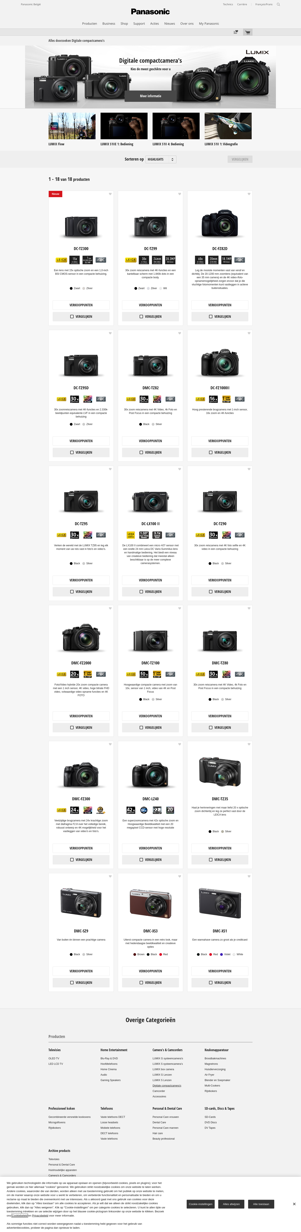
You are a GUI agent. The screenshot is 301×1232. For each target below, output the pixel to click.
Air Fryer (209, 1074)
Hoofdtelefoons (109, 1063)
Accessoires (159, 1096)
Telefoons (107, 1108)
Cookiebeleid (20, 1215)
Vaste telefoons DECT (113, 1117)
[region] (150, 1204)
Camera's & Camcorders (167, 1050)
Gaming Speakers (111, 1080)
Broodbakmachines (215, 1058)
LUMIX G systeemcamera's (168, 1058)
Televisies (54, 1050)
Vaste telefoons (109, 1138)
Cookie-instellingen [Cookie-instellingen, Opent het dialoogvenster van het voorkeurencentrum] (200, 1204)
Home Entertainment (114, 1050)
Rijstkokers (211, 1091)
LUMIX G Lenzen (162, 1074)
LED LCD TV (55, 1063)
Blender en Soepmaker (217, 1080)
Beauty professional (164, 1138)
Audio (104, 1074)
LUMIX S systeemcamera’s (168, 1063)
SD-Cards (210, 1117)
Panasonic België (31, 4)
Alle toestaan (261, 1204)
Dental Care (159, 1122)
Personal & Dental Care (167, 1108)
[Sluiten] (294, 1204)
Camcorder (159, 1091)
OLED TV (53, 1058)
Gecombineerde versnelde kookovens (69, 1117)
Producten (56, 1036)
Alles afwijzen (231, 1204)
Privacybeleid (40, 1215)
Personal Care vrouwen (166, 1117)
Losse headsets (109, 1122)
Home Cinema (109, 1069)
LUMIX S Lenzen (162, 1080)
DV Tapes (210, 1127)
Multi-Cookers (212, 1085)
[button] (110, 194)
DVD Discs (211, 1122)
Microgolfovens (56, 1122)
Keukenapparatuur (216, 1050)
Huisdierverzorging (215, 1069)
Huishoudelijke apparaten (62, 1170)
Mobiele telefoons (110, 1127)
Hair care (158, 1133)
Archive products (59, 1150)
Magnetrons (211, 1063)
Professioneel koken (61, 1108)
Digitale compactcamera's (167, 1085)
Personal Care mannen (165, 1127)
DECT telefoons (109, 1133)
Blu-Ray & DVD (109, 1058)
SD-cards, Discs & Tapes (220, 1108)
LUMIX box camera (163, 1069)
